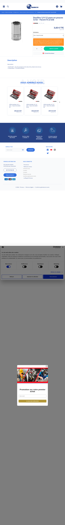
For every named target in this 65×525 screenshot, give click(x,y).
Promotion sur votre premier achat (32, 268)
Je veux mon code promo (32, 278)
